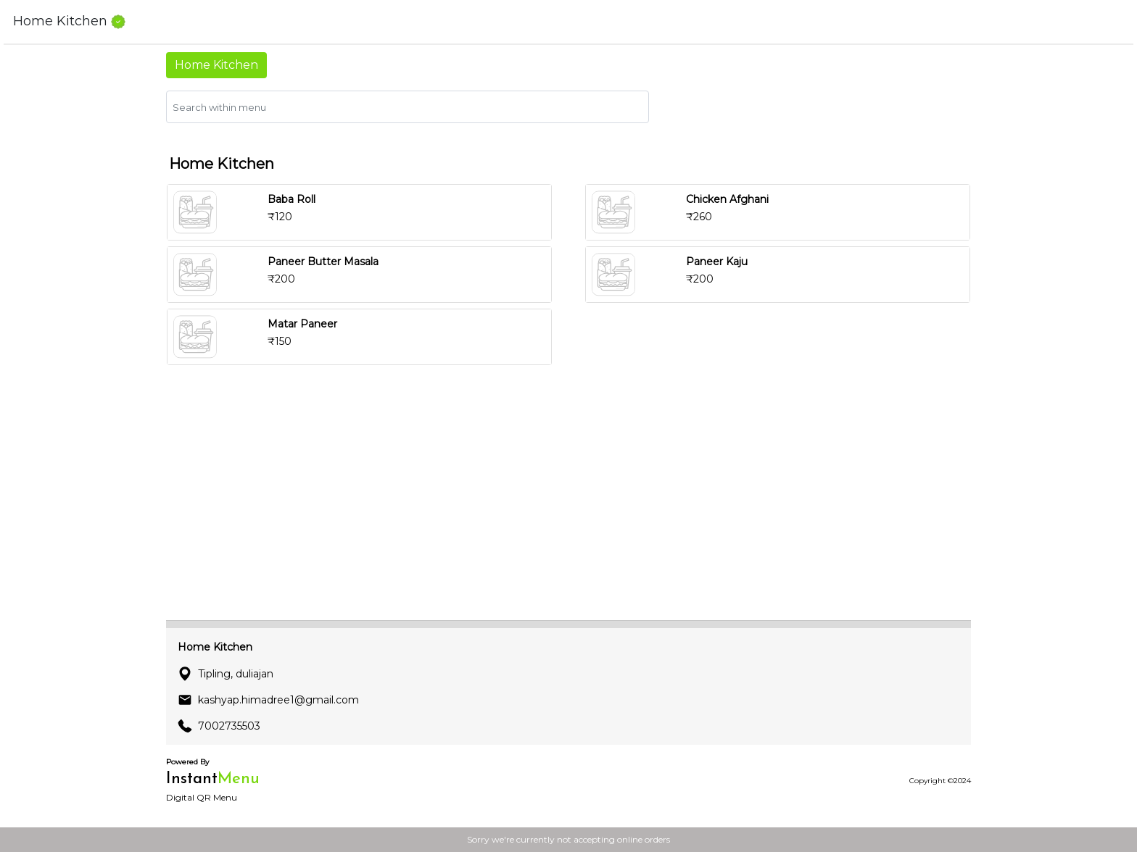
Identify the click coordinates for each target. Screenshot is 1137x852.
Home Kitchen (216, 65)
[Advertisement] (568, 507)
